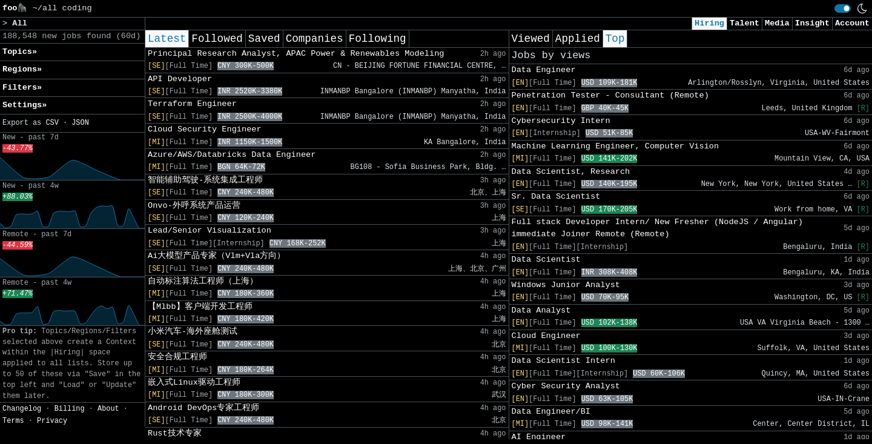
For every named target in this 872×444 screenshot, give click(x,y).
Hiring (709, 23)
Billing (69, 409)
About (108, 409)
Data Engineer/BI (551, 411)
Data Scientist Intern (563, 360)
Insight (812, 23)
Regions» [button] (22, 69)
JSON (80, 123)
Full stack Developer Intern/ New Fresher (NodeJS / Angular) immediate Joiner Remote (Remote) (657, 228)
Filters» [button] (22, 87)
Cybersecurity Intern (561, 120)
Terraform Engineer (192, 103)
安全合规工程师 (177, 357)
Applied (577, 39)
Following (377, 39)
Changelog (21, 409)
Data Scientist (546, 259)
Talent (744, 23)
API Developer (180, 79)
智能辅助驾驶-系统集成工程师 (205, 180)
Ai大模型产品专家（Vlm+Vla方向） (216, 255)
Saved (264, 39)
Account (852, 23)
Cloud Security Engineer (205, 129)
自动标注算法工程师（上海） (203, 281)
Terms (13, 421)
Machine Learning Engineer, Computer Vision (615, 146)
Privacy (52, 421)
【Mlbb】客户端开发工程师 (200, 306)
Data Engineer (544, 70)
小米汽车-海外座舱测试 (192, 331)
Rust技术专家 (175, 433)
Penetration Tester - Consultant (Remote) (610, 95)
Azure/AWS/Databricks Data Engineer (231, 154)
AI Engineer (539, 437)
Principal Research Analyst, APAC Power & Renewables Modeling (296, 53)
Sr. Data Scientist (556, 196)
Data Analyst (541, 310)
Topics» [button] (19, 51)
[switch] (842, 8)
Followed (216, 39)
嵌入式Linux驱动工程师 (194, 382)
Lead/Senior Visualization (209, 230)
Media (777, 23)
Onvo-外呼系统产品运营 (194, 205)
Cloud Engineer (546, 335)
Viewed (531, 39)
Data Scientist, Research (571, 171)
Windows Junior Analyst (566, 285)
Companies (314, 39)
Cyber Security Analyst (566, 386)
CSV (51, 123)
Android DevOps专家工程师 (203, 408)
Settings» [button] (24, 105)
